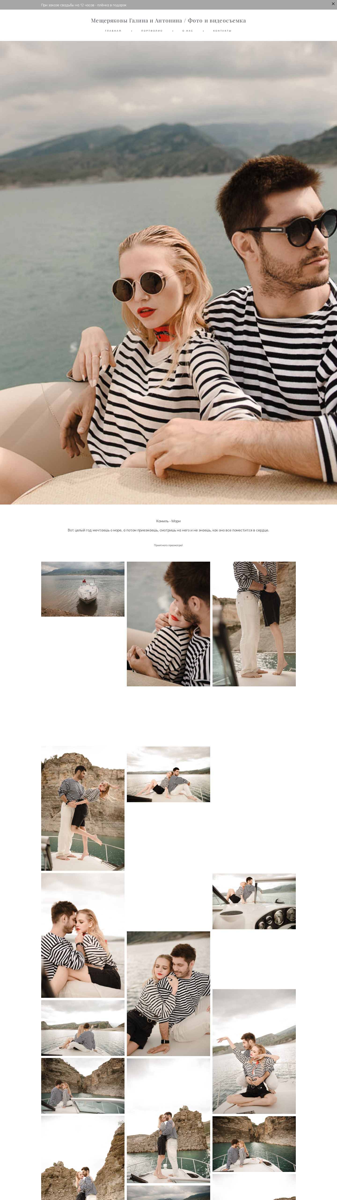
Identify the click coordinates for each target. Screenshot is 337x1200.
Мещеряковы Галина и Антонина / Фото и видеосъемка (168, 20)
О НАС (188, 30)
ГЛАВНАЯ (113, 30)
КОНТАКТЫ (222, 30)
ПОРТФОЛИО (152, 30)
